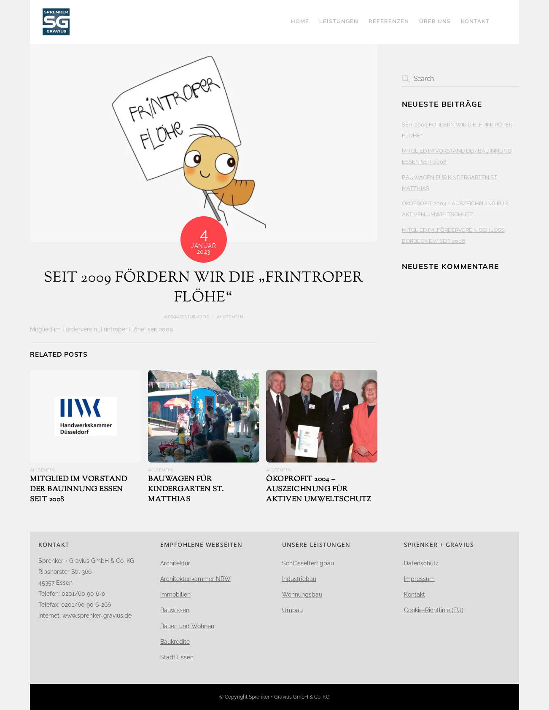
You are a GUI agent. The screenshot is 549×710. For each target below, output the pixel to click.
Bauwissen (174, 610)
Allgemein (230, 316)
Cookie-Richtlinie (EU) (433, 610)
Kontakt (475, 21)
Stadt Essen (177, 657)
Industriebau (299, 579)
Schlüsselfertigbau (308, 563)
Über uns (435, 21)
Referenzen (389, 21)
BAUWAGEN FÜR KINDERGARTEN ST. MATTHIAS (185, 489)
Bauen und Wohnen (187, 626)
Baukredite (175, 641)
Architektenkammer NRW (195, 579)
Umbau (292, 610)
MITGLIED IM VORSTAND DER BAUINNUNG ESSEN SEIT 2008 (78, 489)
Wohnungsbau (302, 594)
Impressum (419, 579)
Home (300, 21)
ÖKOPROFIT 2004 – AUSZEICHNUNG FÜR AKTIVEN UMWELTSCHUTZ (318, 489)
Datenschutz (421, 563)
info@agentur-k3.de (186, 317)
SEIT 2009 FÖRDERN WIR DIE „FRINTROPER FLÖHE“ (203, 288)
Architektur (175, 563)
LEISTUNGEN (338, 21)
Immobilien (175, 594)
